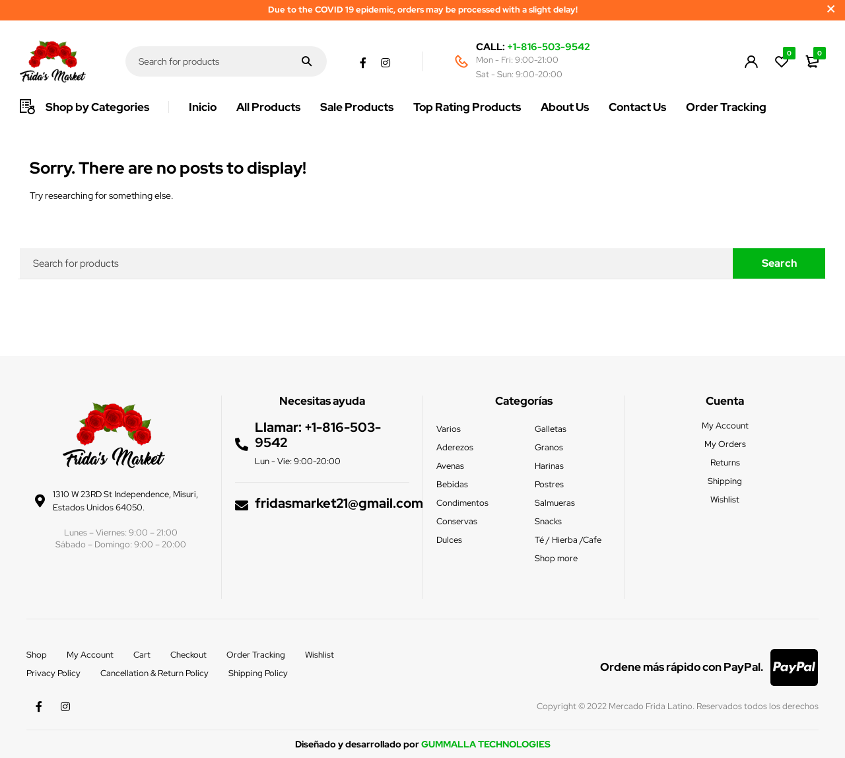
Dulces (449, 539)
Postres (549, 484)
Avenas (450, 465)
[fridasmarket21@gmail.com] (241, 503)
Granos (549, 447)
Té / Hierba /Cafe (568, 539)
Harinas (549, 465)
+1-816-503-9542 (548, 46)
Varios (448, 428)
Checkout (188, 654)
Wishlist (319, 654)
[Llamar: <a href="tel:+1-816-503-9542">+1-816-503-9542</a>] (241, 443)
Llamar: (279, 427)
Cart (142, 654)
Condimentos (462, 502)
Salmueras (555, 502)
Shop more (556, 558)
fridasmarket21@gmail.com (339, 501)
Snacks (548, 521)
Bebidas (452, 484)
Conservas (456, 521)
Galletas (550, 428)
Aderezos (454, 447)
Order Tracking (255, 654)
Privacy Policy (53, 673)
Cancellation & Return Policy (154, 673)
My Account (90, 654)
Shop (36, 654)
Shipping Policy (258, 673)
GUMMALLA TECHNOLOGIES (486, 744)
